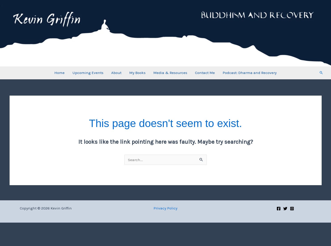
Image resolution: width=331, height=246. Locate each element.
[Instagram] (292, 209)
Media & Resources (170, 72)
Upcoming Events (88, 72)
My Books (137, 72)
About (116, 72)
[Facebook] (279, 209)
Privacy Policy (165, 208)
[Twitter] (285, 209)
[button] (321, 73)
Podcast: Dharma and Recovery (249, 72)
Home (60, 72)
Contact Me (204, 72)
